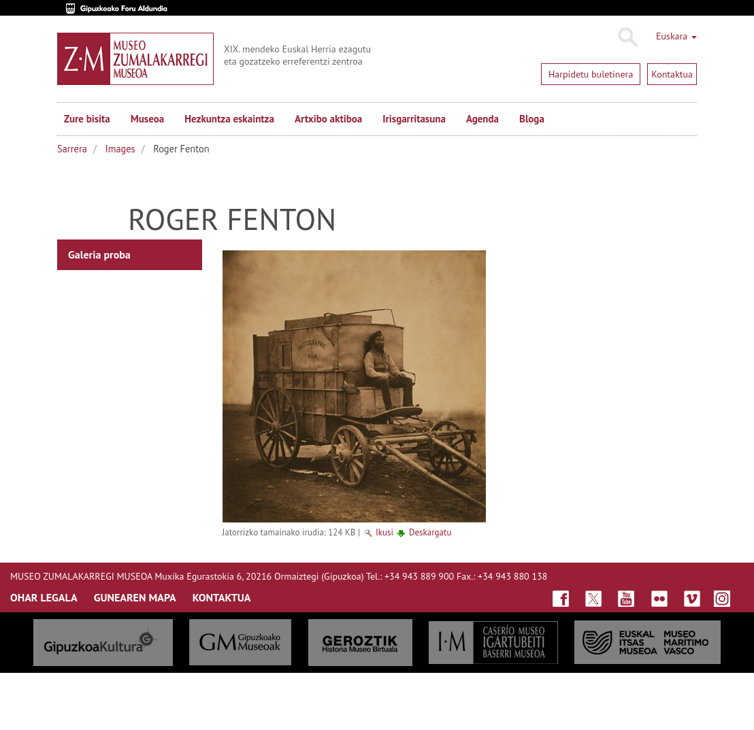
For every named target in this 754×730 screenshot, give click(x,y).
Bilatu (627, 37)
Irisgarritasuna (414, 118)
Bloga (531, 118)
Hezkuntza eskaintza (229, 118)
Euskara (676, 36)
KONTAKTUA (222, 597)
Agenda (482, 118)
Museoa (147, 118)
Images (120, 148)
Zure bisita (87, 118)
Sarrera (72, 148)
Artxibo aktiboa (328, 118)
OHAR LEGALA (44, 597)
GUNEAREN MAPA (135, 597)
